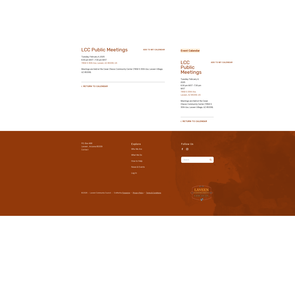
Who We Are (136, 149)
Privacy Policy (138, 193)
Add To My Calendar (154, 50)
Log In (134, 173)
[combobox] (194, 160)
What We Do (136, 155)
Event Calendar (190, 50)
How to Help (136, 161)
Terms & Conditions (153, 193)
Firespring (126, 193)
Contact (84, 150)
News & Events (138, 167)
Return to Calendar (95, 86)
